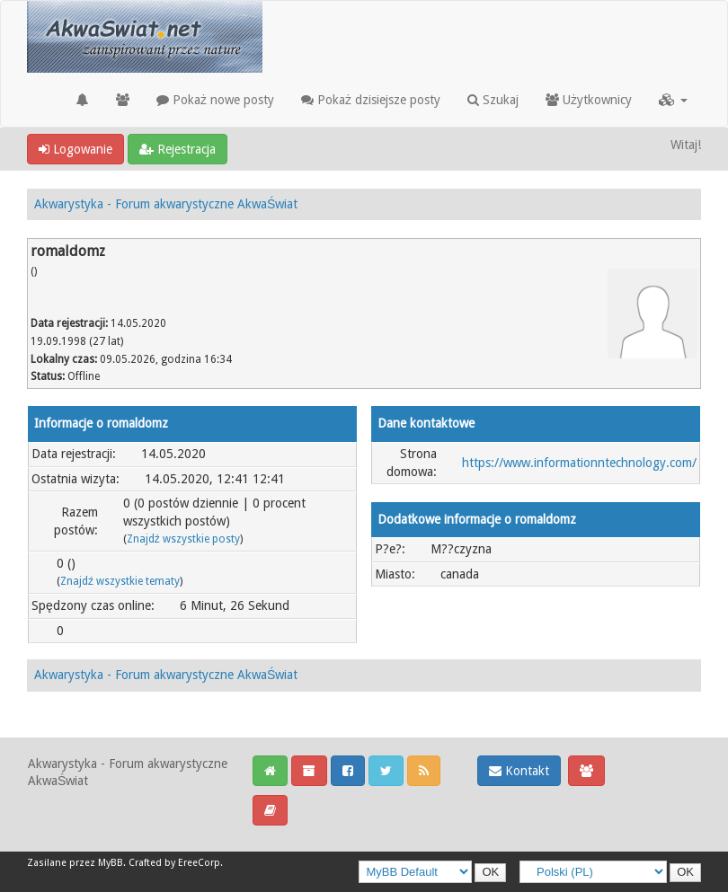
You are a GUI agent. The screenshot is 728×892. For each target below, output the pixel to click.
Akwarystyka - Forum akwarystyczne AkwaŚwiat (165, 204)
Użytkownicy (589, 100)
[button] (673, 100)
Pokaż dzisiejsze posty (370, 100)
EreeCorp (199, 863)
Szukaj (493, 100)
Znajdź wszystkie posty (183, 539)
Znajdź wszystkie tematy (120, 581)
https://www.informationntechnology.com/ (579, 462)
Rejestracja (177, 149)
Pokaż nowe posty (215, 100)
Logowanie (75, 149)
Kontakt (519, 771)
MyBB (110, 863)
